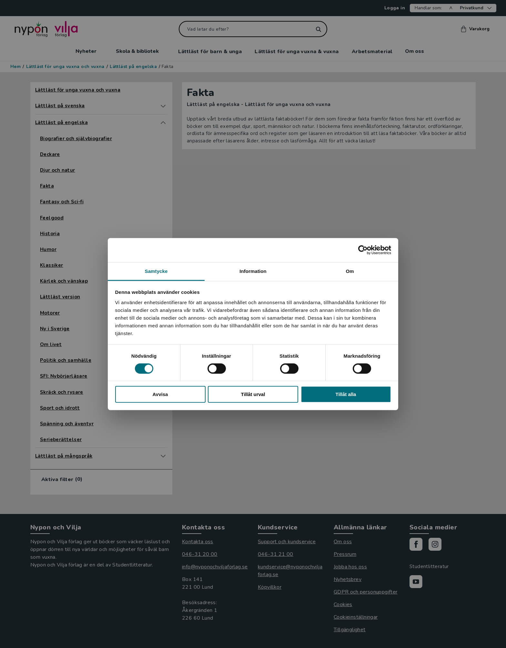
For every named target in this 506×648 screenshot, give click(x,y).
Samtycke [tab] (156, 271)
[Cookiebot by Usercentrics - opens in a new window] (363, 250)
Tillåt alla (346, 394)
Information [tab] (253, 271)
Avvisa (160, 394)
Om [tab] (350, 271)
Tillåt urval (253, 394)
